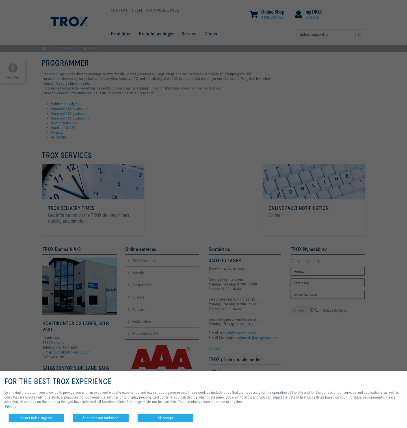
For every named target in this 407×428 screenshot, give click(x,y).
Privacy (10, 406)
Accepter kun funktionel (101, 418)
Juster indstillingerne (36, 418)
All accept (165, 418)
